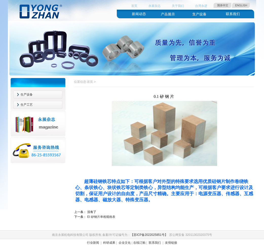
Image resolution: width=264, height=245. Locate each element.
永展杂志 (154, 6)
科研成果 (109, 242)
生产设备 (27, 94)
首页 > (91, 82)
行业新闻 (93, 242)
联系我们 (155, 242)
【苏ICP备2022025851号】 (149, 235)
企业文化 (125, 242)
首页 (134, 6)
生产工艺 (27, 104)
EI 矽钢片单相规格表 (101, 217)
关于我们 (178, 6)
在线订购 (139, 242)
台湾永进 (201, 6)
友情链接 (171, 242)
